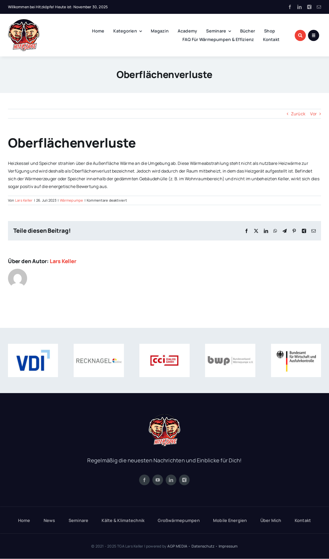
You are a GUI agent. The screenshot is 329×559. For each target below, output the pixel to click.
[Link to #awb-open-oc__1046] (300, 35)
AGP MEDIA (177, 546)
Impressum (228, 546)
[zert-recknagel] (99, 346)
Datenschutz (202, 546)
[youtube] (157, 480)
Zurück (298, 114)
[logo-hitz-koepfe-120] (24, 21)
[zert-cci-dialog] (164, 346)
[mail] (319, 7)
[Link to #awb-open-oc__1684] (313, 35)
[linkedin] (299, 7)
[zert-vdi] (33, 346)
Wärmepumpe (71, 200)
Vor (313, 114)
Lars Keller (24, 200)
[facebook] (290, 7)
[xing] (309, 7)
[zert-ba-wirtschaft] (296, 346)
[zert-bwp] (230, 346)
